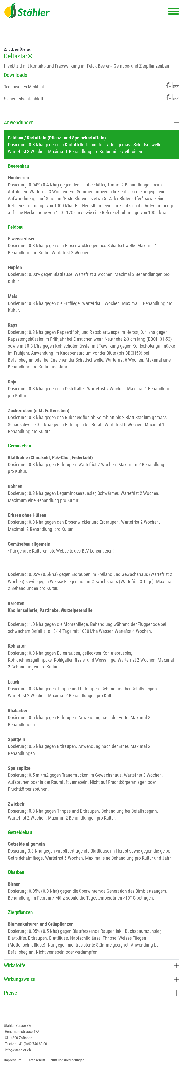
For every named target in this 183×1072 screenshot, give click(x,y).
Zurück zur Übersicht (18, 49)
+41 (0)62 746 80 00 (32, 1044)
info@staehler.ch (18, 1050)
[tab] (91, 123)
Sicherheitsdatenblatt (91, 97)
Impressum (12, 1060)
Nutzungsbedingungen (67, 1060)
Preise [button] (91, 993)
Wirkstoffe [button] (91, 965)
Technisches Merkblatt (91, 86)
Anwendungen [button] (91, 123)
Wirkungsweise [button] (91, 979)
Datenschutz (36, 1060)
